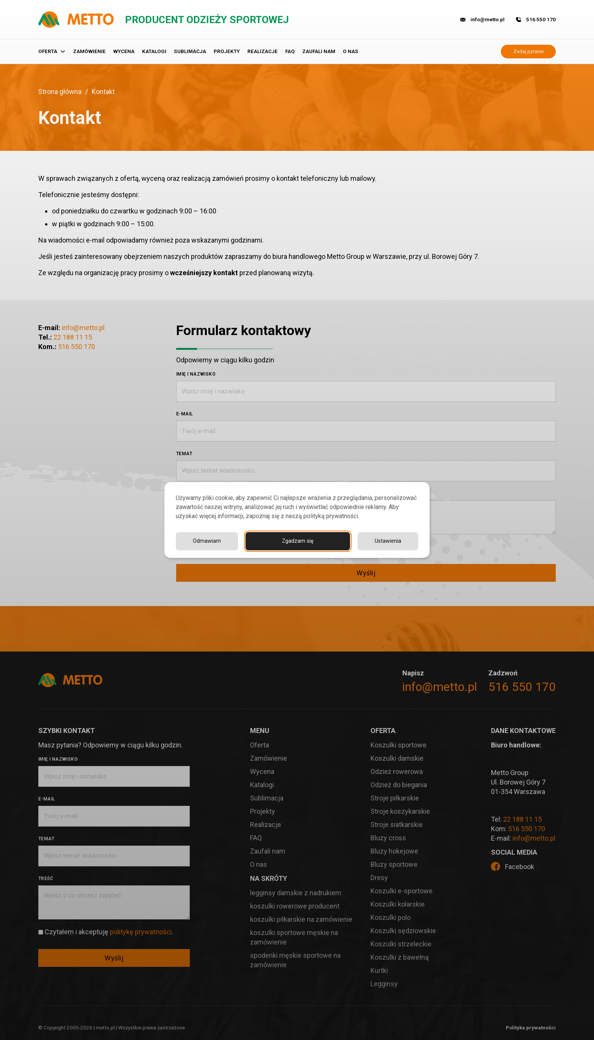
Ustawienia (317, 541)
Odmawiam (387, 541)
